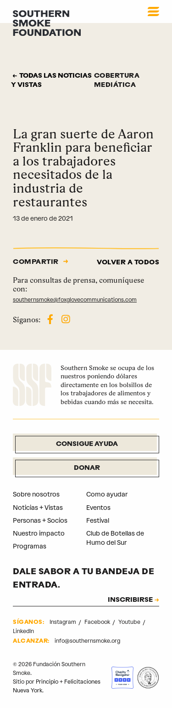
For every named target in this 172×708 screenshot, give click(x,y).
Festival (97, 521)
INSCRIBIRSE (130, 600)
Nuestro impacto (39, 533)
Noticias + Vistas (38, 508)
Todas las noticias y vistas (51, 81)
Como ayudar (107, 494)
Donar (87, 468)
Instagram (64, 622)
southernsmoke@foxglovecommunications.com (75, 300)
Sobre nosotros (36, 494)
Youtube (130, 622)
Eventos (98, 508)
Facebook (97, 622)
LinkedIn (23, 631)
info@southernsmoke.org (87, 641)
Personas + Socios (40, 521)
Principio (47, 682)
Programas (29, 546)
